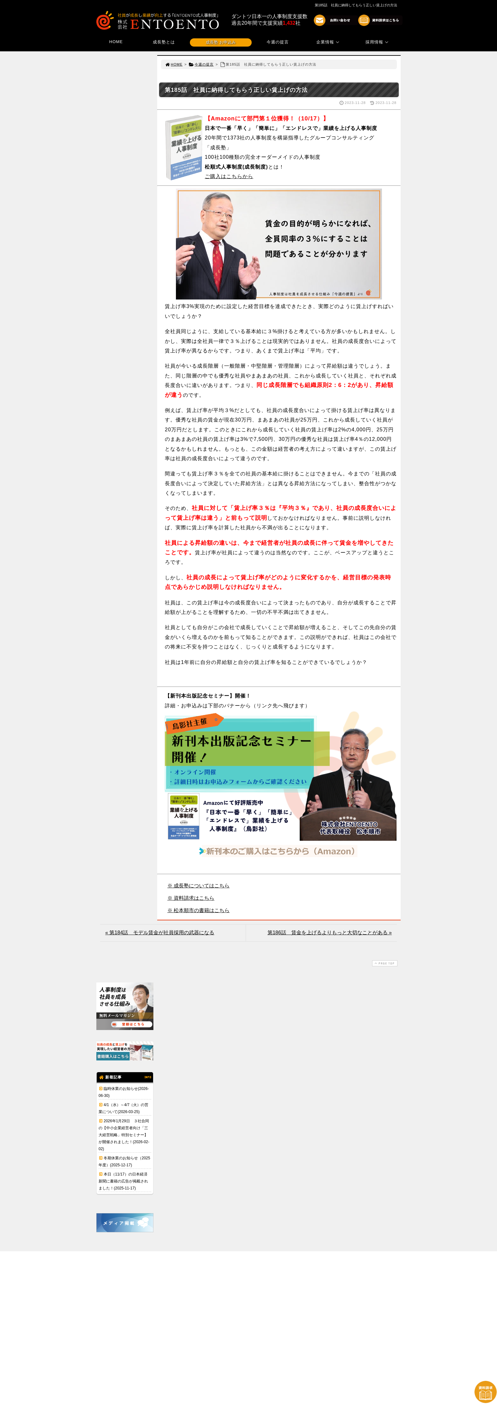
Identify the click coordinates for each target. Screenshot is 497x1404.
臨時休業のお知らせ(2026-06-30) (124, 1092)
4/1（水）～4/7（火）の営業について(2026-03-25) (123, 1108)
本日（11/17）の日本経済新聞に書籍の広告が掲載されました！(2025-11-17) (123, 1181)
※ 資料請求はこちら (190, 898)
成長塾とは (164, 42)
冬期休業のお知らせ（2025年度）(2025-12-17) (124, 1161)
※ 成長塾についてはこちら (198, 885)
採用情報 (377, 42)
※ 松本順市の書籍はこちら (198, 910)
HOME (116, 41)
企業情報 (328, 42)
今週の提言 (278, 42)
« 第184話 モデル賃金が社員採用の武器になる (159, 932)
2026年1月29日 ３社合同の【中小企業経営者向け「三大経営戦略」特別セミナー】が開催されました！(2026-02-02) (124, 1135)
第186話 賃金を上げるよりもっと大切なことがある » (330, 932)
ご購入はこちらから (229, 176)
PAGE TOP (384, 963)
